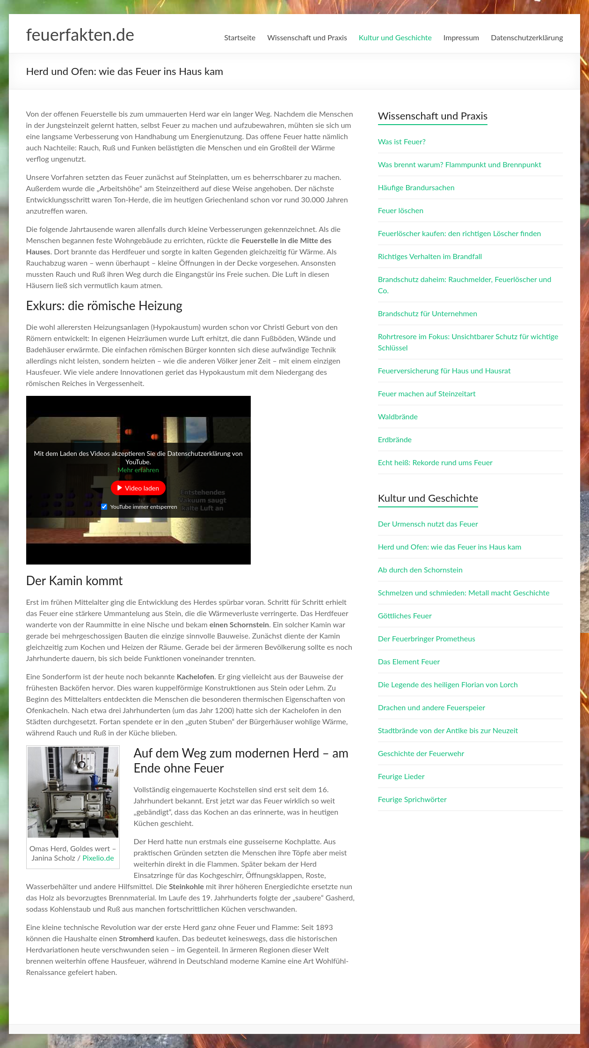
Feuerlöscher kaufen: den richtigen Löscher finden (459, 233)
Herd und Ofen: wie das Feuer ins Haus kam (450, 546)
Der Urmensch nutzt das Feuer (428, 523)
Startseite (239, 37)
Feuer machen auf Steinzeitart (427, 393)
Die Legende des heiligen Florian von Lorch (448, 684)
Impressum (461, 37)
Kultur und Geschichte (395, 37)
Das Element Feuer (409, 661)
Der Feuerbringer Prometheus (426, 638)
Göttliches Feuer (405, 615)
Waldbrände (398, 416)
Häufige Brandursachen (416, 187)
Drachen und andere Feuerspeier (431, 707)
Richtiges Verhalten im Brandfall (430, 256)
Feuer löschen (400, 210)
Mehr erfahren (138, 470)
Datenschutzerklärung (527, 37)
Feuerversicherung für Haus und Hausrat (444, 370)
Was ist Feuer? (402, 141)
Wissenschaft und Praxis (307, 37)
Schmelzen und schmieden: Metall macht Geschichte (464, 592)
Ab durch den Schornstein (420, 569)
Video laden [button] (142, 488)
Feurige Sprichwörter (412, 799)
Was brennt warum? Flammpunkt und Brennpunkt (459, 164)
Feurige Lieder (401, 776)
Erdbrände (395, 439)
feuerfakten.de (80, 34)
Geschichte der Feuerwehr (421, 753)
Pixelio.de (98, 857)
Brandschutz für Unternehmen (427, 313)
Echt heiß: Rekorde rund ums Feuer (435, 462)
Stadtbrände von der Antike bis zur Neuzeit (448, 730)
